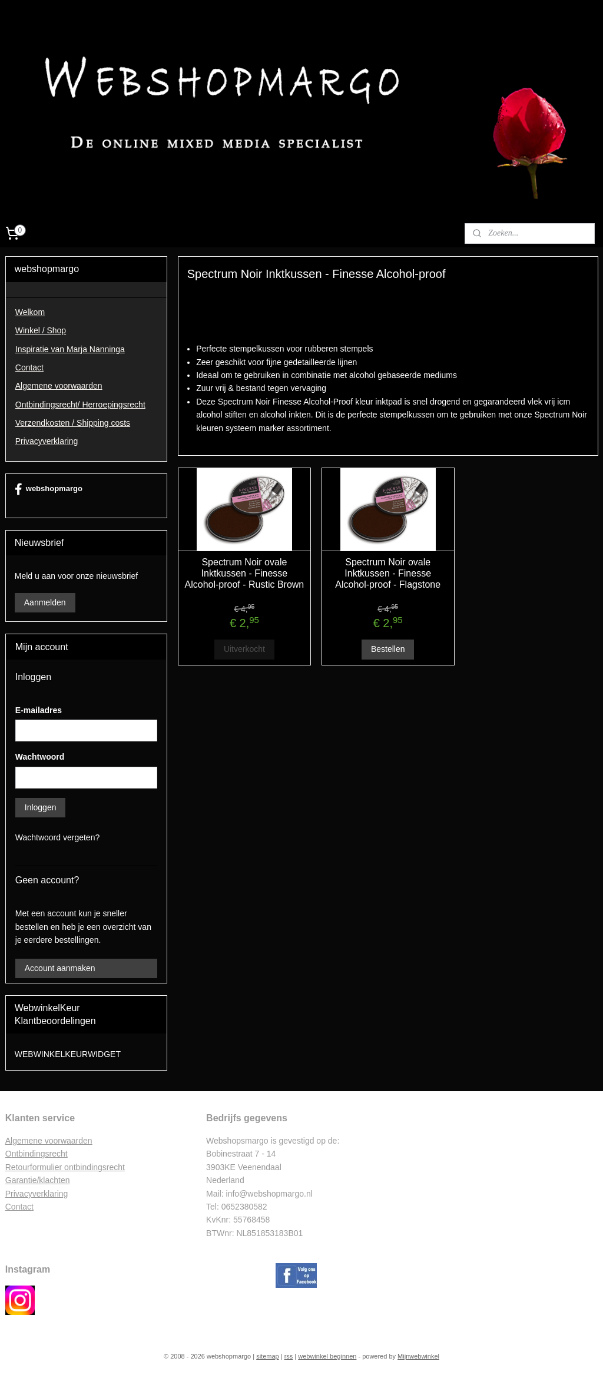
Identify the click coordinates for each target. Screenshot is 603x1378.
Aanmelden (45, 602)
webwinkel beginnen (327, 1356)
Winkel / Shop (40, 330)
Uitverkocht (243, 649)
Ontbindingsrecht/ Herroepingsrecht (80, 404)
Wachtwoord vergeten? (57, 837)
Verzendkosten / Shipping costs (72, 423)
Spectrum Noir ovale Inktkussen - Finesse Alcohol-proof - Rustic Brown (244, 573)
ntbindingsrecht (40, 1153)
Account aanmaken (60, 968)
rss (288, 1356)
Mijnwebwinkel (418, 1356)
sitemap (267, 1356)
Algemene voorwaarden (58, 385)
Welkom (30, 312)
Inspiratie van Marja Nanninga (70, 349)
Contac (18, 1206)
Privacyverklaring (46, 441)
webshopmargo (48, 489)
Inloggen (41, 807)
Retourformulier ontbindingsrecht (65, 1167)
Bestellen (387, 649)
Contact (29, 367)
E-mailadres (38, 710)
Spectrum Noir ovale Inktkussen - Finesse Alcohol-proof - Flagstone (387, 573)
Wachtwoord (39, 756)
